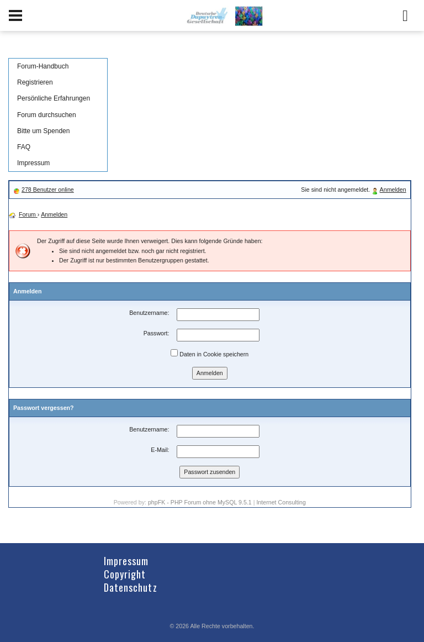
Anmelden (393, 189)
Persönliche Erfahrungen (53, 98)
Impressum (33, 163)
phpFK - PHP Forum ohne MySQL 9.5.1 (200, 502)
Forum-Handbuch (42, 66)
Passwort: (156, 333)
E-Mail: (160, 449)
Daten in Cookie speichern (209, 353)
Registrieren (35, 82)
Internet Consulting (280, 502)
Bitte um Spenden (43, 131)
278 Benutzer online (48, 189)
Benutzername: (149, 312)
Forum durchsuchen (46, 115)
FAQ (23, 147)
